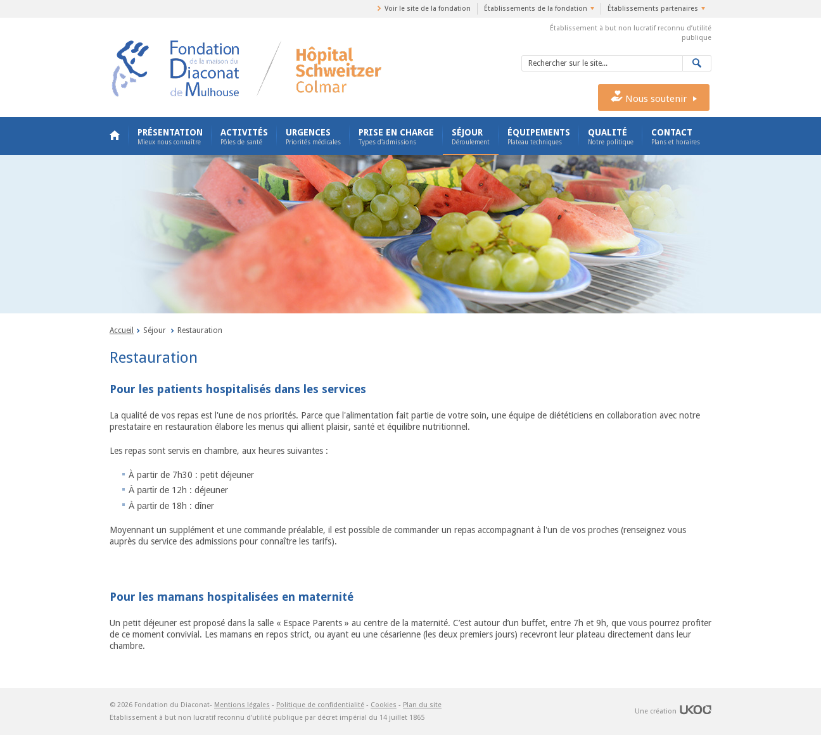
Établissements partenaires (653, 8)
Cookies (384, 705)
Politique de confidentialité (320, 705)
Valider (697, 63)
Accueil (115, 136)
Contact (675, 136)
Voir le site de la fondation (428, 8)
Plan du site (422, 705)
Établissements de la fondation (535, 8)
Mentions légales (242, 705)
